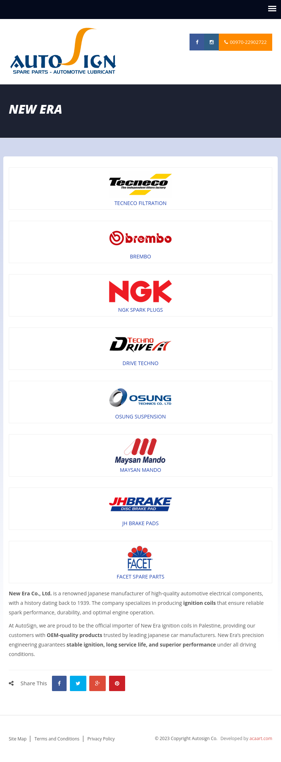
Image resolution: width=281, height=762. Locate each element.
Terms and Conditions (56, 739)
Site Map (18, 739)
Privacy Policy (101, 739)
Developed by (246, 738)
